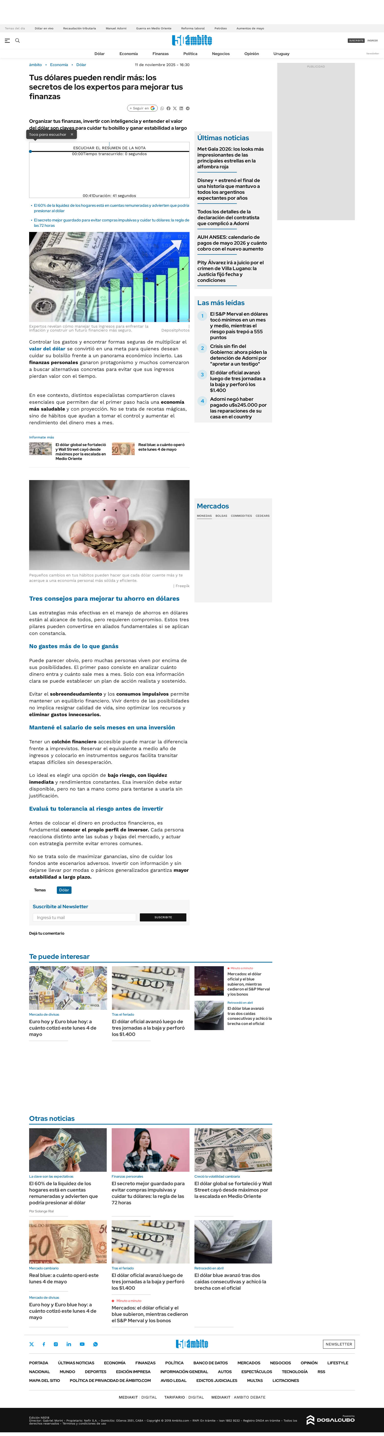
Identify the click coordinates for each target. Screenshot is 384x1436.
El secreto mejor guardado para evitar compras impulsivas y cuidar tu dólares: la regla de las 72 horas (148, 1193)
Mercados (249, 1363)
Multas (255, 1380)
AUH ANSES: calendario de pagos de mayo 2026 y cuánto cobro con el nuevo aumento (232, 243)
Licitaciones (286, 1380)
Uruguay (281, 53)
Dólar (100, 53)
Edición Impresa (133, 1371)
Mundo (67, 1371)
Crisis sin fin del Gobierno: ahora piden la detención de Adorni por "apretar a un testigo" (238, 355)
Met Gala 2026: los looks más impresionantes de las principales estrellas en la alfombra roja (230, 158)
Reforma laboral (193, 28)
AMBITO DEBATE (238, 1397)
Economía (129, 53)
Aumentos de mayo (250, 28)
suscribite (356, 40)
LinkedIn (69, 1344)
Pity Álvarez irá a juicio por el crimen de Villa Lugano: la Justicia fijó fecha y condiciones (230, 271)
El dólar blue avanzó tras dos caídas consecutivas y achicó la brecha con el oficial (250, 1016)
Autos (225, 1371)
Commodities (241, 515)
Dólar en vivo (44, 28)
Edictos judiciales (216, 1380)
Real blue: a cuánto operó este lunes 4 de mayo (161, 447)
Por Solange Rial (41, 1211)
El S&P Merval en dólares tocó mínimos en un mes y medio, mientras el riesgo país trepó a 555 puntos (239, 326)
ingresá (372, 40)
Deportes (95, 1371)
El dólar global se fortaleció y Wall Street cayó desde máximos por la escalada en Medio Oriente (81, 451)
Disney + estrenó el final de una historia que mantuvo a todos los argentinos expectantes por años (228, 189)
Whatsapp (95, 1344)
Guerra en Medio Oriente (153, 28)
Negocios (221, 53)
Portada (38, 1363)
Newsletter (372, 53)
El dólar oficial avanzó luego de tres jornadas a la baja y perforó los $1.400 (237, 381)
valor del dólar (47, 349)
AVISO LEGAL (174, 1380)
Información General (184, 1371)
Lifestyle (337, 1363)
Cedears (263, 515)
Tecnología (295, 1371)
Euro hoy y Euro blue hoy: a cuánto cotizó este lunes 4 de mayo (62, 1027)
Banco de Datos (210, 1363)
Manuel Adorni (116, 28)
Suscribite (163, 917)
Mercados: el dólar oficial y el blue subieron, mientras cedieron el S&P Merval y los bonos (249, 984)
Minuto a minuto (242, 968)
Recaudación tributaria (79, 28)
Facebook (44, 1344)
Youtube (82, 1344)
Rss (321, 1371)
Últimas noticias (76, 1363)
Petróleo (221, 28)
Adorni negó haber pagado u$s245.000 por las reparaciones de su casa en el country (238, 408)
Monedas (204, 515)
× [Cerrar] (72, 134)
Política (190, 53)
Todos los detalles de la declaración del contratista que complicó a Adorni (228, 217)
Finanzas (161, 53)
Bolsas (221, 515)
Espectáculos (256, 1371)
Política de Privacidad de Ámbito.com (110, 1380)
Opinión (251, 53)
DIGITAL (138, 1397)
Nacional (39, 1371)
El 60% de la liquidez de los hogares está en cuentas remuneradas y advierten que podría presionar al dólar (63, 1193)
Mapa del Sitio (44, 1380)
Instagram (56, 1344)
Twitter (31, 1344)
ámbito (35, 65)
